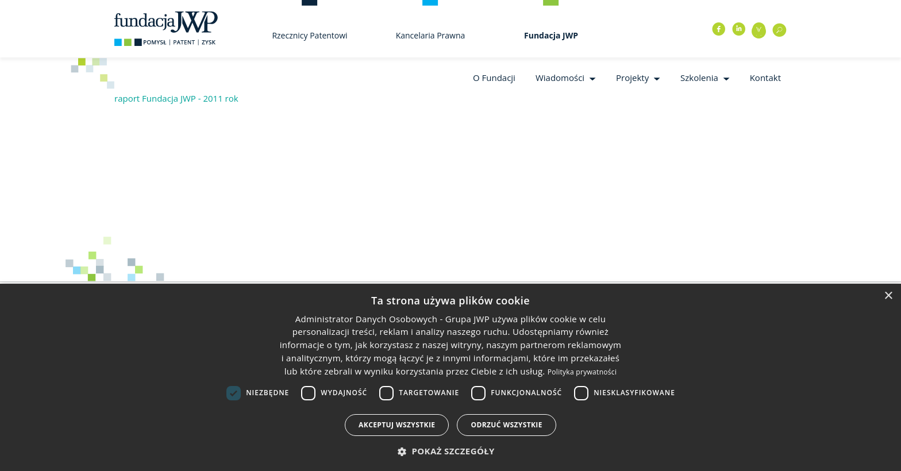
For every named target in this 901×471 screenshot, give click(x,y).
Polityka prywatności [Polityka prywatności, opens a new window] (582, 372)
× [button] (888, 296)
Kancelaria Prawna (430, 35)
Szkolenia (699, 77)
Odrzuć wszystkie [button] (506, 425)
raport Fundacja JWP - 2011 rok (176, 98)
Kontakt (765, 77)
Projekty (632, 77)
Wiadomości (560, 77)
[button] (450, 451)
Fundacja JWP (551, 35)
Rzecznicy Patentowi (309, 35)
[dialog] (450, 377)
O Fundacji (494, 77)
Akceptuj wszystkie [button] (397, 425)
